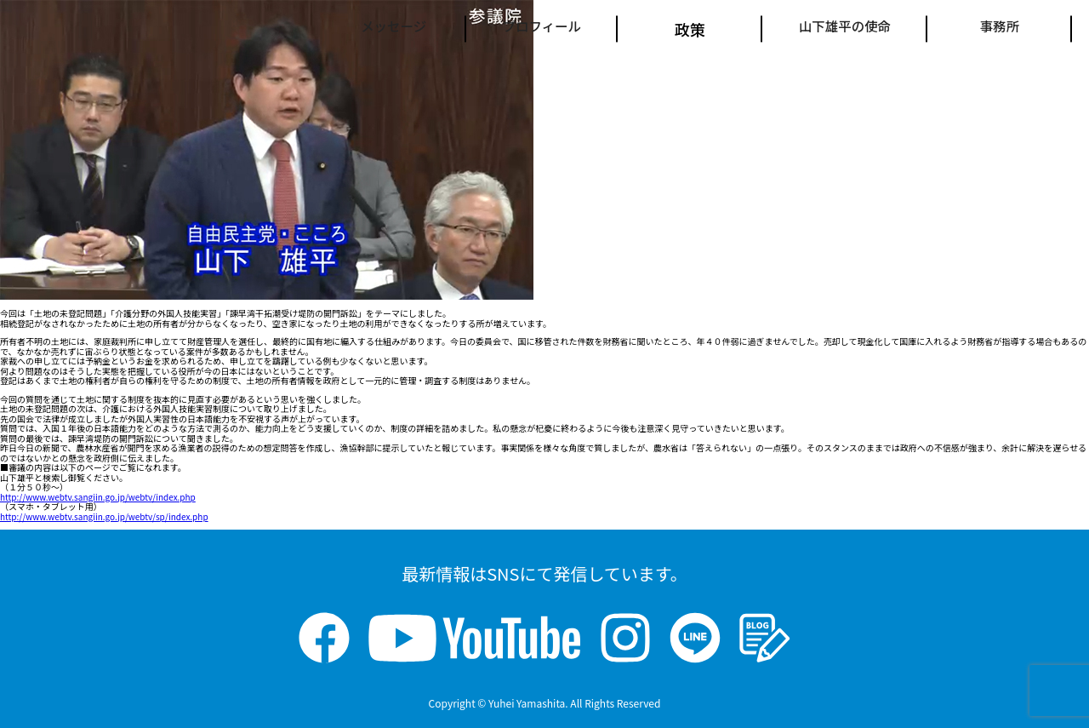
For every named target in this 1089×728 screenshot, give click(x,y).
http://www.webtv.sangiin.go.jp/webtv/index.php (98, 496)
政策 (662, 29)
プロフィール (502, 29)
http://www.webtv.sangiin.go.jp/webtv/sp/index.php (104, 516)
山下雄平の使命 (831, 29)
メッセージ (333, 29)
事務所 (1000, 29)
